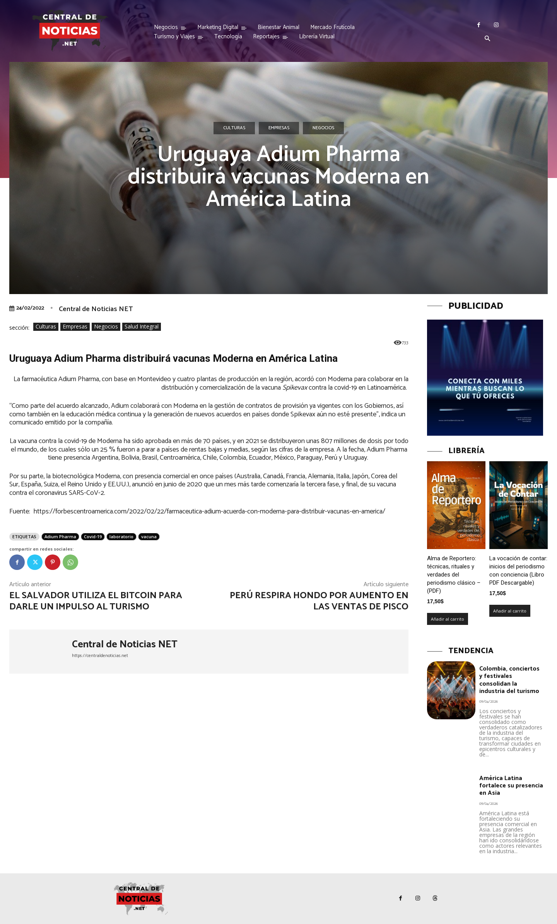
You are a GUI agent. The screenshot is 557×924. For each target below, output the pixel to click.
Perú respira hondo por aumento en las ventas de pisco (319, 601)
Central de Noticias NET (96, 309)
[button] (487, 39)
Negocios (323, 128)
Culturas (234, 128)
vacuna (149, 536)
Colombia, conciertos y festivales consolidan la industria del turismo (509, 680)
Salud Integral (141, 327)
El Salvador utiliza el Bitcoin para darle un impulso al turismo (95, 601)
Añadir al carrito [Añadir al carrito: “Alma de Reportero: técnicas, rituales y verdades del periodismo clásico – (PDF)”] (447, 619)
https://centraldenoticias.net (100, 655)
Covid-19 (93, 536)
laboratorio (121, 536)
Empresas (279, 128)
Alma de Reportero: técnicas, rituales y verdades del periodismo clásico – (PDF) (453, 574)
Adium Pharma (60, 536)
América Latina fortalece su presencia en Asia (511, 785)
